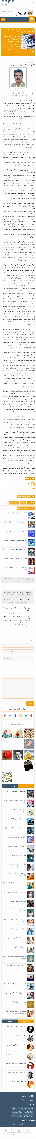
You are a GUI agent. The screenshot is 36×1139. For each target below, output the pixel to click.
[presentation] (10, 670)
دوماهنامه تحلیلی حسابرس (24, 496)
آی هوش (8, 594)
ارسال (30, 703)
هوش (17, 599)
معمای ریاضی (20, 602)
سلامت (10, 1130)
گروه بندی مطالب (16, 1135)
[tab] (10, 786)
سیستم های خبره (13, 503)
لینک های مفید (24, 1135)
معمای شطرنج (12, 602)
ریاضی (12, 599)
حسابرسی (23, 503)
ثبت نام (10, 12)
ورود (2, 12)
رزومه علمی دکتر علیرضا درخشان (21, 483)
